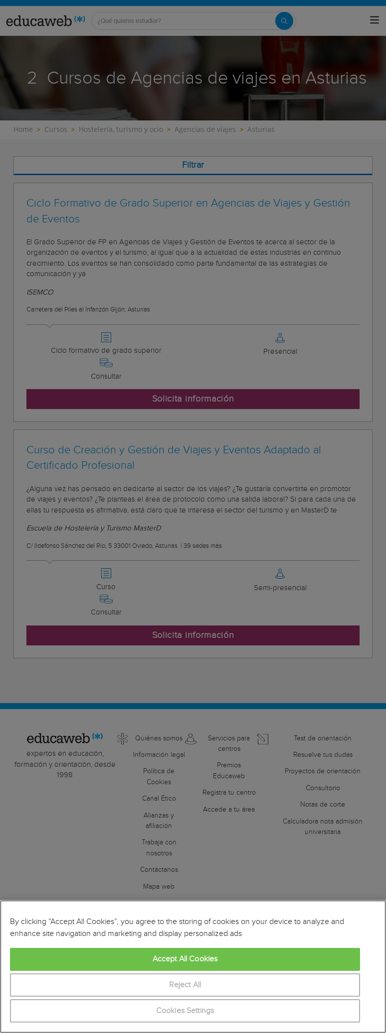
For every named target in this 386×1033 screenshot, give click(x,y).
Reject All (185, 985)
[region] (193, 966)
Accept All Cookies (185, 959)
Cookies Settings (185, 1011)
